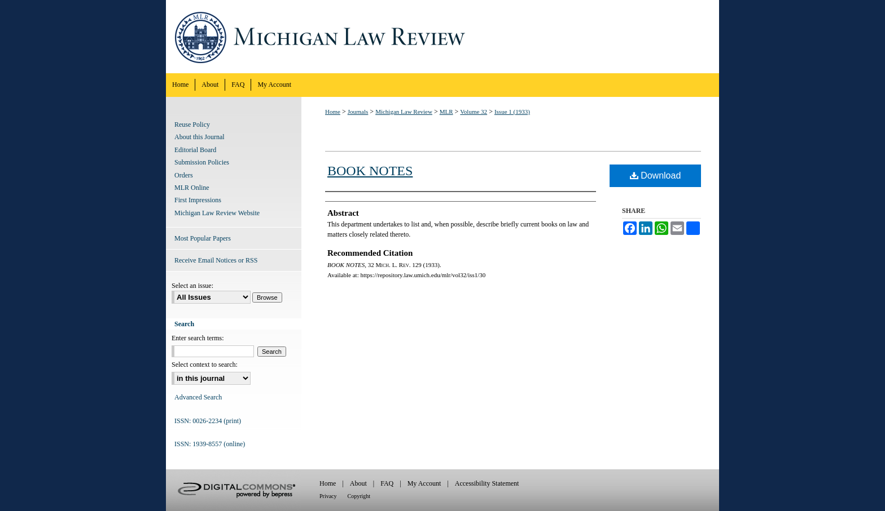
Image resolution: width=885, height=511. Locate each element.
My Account (424, 483)
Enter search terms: (198, 338)
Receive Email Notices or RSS (215, 260)
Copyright (359, 496)
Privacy (328, 496)
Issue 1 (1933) (512, 111)
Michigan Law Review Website (217, 213)
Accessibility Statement (487, 483)
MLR (446, 111)
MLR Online (191, 188)
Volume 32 (473, 111)
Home (332, 111)
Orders (183, 175)
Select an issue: (192, 286)
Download (655, 175)
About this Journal (199, 137)
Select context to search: (205, 364)
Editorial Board (195, 150)
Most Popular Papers (202, 238)
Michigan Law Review (442, 36)
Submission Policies (201, 162)
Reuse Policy (192, 124)
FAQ (386, 483)
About (358, 483)
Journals (358, 111)
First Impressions (197, 200)
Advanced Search (198, 397)
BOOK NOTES (370, 170)
